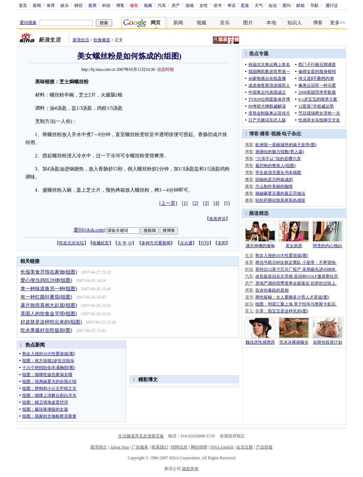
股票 (92, 5)
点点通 (186, 243)
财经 (78, 5)
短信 (273, 5)
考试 (231, 5)
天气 (259, 5)
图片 (248, 22)
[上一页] (168, 203)
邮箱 (300, 5)
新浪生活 (81, 39)
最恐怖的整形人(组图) (275, 165)
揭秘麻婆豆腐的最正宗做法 (280, 193)
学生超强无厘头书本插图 (278, 172)
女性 (203, 5)
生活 (249, 255)
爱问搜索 (28, 22)
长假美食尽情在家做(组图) (48, 272)
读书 (217, 5)
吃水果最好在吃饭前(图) (46, 330)
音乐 (225, 22)
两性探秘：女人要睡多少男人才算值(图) (292, 297)
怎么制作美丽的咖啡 (274, 186)
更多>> (337, 22)
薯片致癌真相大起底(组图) (48, 305)
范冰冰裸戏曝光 (293, 342)
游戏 (189, 5)
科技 (106, 5)
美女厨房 (294, 245)
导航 (314, 5)
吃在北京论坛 (71, 243)
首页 (23, 5)
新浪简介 (98, 447)
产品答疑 (264, 447)
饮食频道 (101, 39)
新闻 (37, 5)
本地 (271, 22)
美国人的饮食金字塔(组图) (48, 313)
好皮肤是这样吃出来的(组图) (51, 322)
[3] (206, 203)
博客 (120, 5)
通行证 (331, 5)
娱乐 (64, 5)
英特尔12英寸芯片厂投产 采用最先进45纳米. (296, 269)
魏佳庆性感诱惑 (260, 342)
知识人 (294, 22)
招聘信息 (179, 447)
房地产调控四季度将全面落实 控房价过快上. (296, 283)
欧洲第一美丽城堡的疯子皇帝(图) (285, 144)
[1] (185, 203)
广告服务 (140, 447)
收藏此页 (100, 243)
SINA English (221, 447)
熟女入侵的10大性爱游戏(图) (281, 255)
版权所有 (190, 468)
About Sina (119, 447)
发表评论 (217, 218)
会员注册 (244, 447)
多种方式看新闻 (156, 243)
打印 (205, 243)
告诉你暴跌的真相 (272, 290)
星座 (245, 5)
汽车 (162, 5)
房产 (176, 5)
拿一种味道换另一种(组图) (48, 288)
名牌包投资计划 (327, 342)
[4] (216, 203)
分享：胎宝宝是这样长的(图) (281, 311)
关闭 (221, 243)
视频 (148, 5)
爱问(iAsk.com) (89, 230)
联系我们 (159, 447)
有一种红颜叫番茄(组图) (46, 297)
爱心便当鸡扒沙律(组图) (46, 280)
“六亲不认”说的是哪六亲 (278, 158)
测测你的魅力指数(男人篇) (279, 151)
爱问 (286, 5)
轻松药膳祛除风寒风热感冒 (280, 200)
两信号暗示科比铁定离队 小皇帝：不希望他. (296, 262)
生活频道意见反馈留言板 (141, 436)
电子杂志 (291, 133)
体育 (51, 5)
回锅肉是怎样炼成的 (274, 179)
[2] (195, 203)
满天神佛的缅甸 (260, 245)
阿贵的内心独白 (327, 245)
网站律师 (199, 447)
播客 (265, 133)
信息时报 (165, 69)
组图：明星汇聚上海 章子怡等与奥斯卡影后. (296, 304)
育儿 (249, 311)
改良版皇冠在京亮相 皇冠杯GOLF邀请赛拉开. (297, 276)
